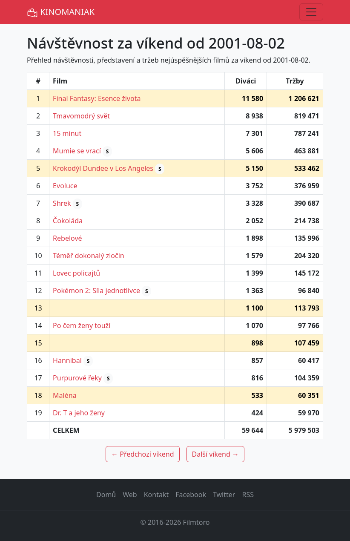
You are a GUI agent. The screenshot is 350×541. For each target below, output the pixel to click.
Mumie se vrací (77, 150)
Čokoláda (68, 220)
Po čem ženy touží (81, 325)
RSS (248, 494)
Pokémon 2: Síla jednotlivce (96, 290)
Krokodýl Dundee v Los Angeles (103, 168)
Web (130, 494)
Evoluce (65, 185)
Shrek (62, 203)
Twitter (224, 494)
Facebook (190, 494)
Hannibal (67, 360)
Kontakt (156, 494)
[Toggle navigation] (311, 11)
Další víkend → (215, 454)
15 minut (67, 133)
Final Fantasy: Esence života (97, 98)
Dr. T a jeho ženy (79, 412)
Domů (106, 494)
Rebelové (67, 238)
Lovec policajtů (76, 273)
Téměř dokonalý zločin (88, 255)
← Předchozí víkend (142, 454)
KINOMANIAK (61, 12)
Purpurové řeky (77, 378)
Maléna (65, 395)
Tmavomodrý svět (81, 116)
